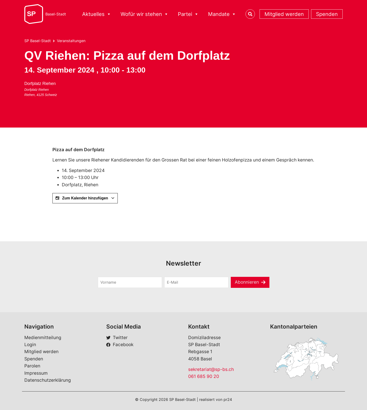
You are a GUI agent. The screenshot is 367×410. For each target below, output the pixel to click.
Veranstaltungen (71, 40)
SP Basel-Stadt (37, 40)
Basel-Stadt (55, 14)
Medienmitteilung (42, 337)
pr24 (228, 399)
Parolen (32, 366)
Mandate (222, 14)
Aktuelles (96, 14)
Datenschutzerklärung (47, 380)
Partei (188, 14)
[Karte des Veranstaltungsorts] (109, 97)
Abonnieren (247, 282)
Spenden (327, 14)
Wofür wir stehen (145, 14)
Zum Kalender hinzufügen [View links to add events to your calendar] (85, 198)
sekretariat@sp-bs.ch (211, 369)
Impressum (36, 373)
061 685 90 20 (203, 376)
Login (30, 344)
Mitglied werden (284, 14)
